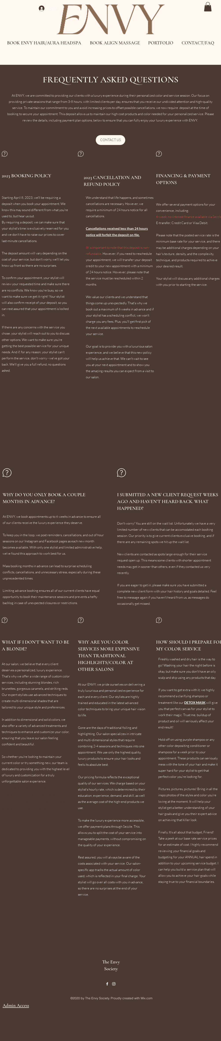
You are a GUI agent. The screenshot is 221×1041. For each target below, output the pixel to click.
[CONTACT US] (110, 140)
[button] (208, 6)
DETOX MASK (194, 702)
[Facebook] (107, 984)
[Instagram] (114, 984)
